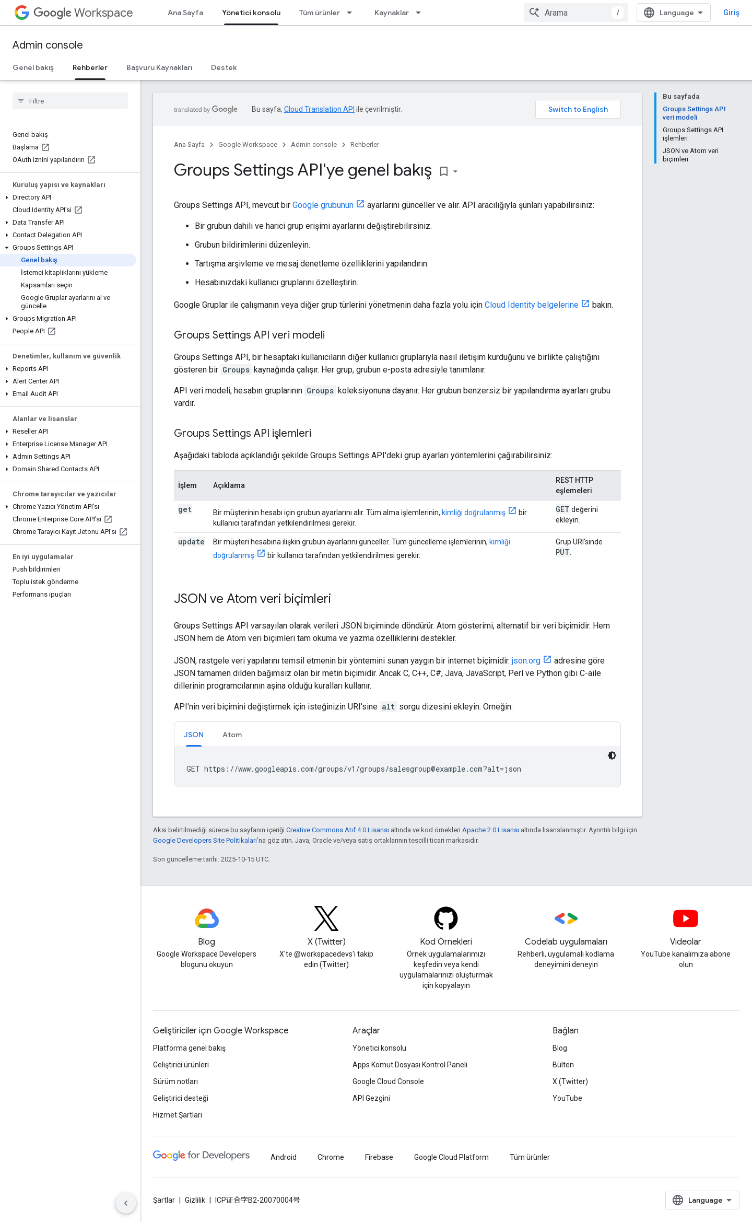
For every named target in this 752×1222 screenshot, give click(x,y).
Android (284, 1157)
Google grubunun (323, 205)
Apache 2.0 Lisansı (490, 830)
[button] (68, 197)
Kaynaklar (391, 12)
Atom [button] (232, 734)
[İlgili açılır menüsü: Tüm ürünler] (352, 12)
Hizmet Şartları (177, 1115)
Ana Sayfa (185, 12)
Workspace (83, 13)
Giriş (731, 12)
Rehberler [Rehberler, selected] (90, 67)
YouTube (567, 1098)
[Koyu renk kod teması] (612, 755)
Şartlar (164, 1200)
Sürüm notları (175, 1081)
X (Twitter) (570, 1081)
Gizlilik (195, 1200)
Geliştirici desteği (180, 1098)
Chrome (331, 1157)
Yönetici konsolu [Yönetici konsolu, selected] (251, 12)
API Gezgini (371, 1098)
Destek (224, 67)
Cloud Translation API (319, 109)
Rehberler (364, 144)
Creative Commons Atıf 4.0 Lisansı (337, 830)
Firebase (379, 1157)
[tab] (193, 734)
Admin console (48, 45)
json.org (526, 661)
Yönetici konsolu (379, 1048)
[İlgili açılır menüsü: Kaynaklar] (421, 12)
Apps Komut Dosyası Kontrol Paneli (409, 1065)
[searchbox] (70, 100)
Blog (560, 1048)
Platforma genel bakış (189, 1048)
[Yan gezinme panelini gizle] (125, 1203)
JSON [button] (194, 734)
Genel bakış (33, 67)
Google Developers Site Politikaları (205, 840)
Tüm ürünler (319, 12)
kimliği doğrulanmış (474, 512)
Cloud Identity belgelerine (532, 305)
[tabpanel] (397, 767)
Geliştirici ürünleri (181, 1065)
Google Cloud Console (388, 1081)
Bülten (563, 1065)
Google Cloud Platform (451, 1157)
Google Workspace (247, 144)
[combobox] (576, 12)
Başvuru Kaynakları (159, 67)
